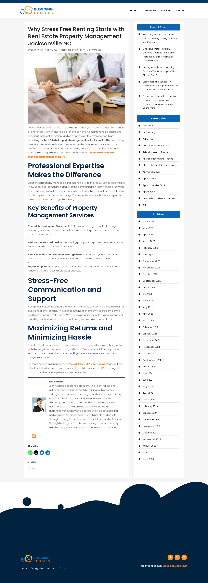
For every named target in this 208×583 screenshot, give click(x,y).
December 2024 (151, 340)
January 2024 (150, 412)
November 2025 (151, 267)
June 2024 (148, 379)
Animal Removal (151, 171)
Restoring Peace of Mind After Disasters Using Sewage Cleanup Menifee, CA (160, 38)
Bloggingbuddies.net (175, 566)
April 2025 (148, 313)
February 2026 (150, 247)
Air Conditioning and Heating (158, 158)
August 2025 (149, 287)
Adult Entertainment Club (156, 145)
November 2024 (151, 346)
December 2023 (151, 419)
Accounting (149, 132)
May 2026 (148, 228)
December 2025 (151, 261)
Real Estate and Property (72, 49)
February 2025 (150, 327)
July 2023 (148, 452)
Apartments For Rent (154, 185)
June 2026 (148, 221)
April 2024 (148, 393)
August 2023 (149, 445)
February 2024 (150, 406)
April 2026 (148, 234)
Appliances (149, 191)
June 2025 (148, 300)
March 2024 (149, 399)
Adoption (148, 138)
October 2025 (150, 274)
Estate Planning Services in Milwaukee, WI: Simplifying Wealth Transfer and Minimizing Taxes (160, 85)
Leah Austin (37, 49)
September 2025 (152, 280)
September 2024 (152, 360)
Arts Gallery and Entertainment (159, 198)
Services (166, 10)
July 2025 (148, 293)
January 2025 (150, 333)
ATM (145, 204)
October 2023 (150, 432)
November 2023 (151, 426)
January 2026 (150, 254)
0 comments (94, 49)
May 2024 (148, 386)
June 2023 (148, 459)
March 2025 (149, 320)
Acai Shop (148, 125)
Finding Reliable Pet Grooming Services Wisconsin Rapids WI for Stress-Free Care (160, 71)
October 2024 (150, 353)
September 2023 (152, 439)
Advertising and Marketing (156, 152)
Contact (181, 10)
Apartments (149, 178)
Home (133, 10)
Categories (149, 10)
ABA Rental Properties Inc (89, 364)
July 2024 (148, 373)
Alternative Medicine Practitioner (160, 165)
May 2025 (148, 307)
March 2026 (149, 241)
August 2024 (149, 366)
